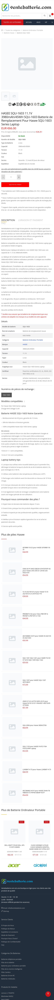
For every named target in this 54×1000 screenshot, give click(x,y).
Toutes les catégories (12, 30)
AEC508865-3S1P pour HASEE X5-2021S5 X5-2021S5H (37, 637)
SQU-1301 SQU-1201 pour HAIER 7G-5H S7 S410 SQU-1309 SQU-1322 (36, 659)
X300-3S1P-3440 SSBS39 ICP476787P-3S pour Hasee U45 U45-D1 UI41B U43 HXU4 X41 (36, 571)
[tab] (5, 96)
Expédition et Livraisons (9, 932)
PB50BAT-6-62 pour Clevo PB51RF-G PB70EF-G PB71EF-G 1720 (35, 615)
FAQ (2, 945)
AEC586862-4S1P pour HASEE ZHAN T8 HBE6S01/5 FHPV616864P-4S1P (36, 792)
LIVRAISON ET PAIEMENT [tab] (30, 220)
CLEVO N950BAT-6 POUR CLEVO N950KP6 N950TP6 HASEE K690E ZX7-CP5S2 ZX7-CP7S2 (39, 847)
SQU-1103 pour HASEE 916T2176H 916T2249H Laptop (35, 747)
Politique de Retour (8, 929)
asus (38, 22)
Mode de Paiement (8, 935)
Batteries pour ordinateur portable (13, 966)
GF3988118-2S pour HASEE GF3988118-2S (36, 548)
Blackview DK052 (7, 996)
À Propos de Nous (7, 925)
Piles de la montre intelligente (11, 969)
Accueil (29, 22)
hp (46, 22)
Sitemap (6, 911)
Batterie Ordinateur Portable (33, 30)
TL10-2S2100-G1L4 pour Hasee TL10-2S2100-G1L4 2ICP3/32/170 (35, 593)
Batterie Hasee (9, 33)
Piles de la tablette (7, 962)
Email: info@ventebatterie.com (14, 908)
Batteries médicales (8, 979)
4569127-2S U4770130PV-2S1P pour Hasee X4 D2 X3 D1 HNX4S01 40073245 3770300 (36, 703)
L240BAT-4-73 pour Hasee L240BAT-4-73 (37, 769)
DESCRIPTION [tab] (8, 220)
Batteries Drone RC (8, 975)
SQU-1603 (6, 395)
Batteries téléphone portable (11, 959)
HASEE (25, 344)
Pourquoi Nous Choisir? (9, 938)
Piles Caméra (5, 972)
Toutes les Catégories (12, 22)
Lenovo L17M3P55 (7, 993)
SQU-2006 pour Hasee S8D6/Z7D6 (34, 725)
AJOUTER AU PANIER (15, 185)
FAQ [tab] (3, 223)
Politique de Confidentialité (10, 942)
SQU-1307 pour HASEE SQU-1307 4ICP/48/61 (34, 681)
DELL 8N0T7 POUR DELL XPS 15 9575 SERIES (14, 846)
